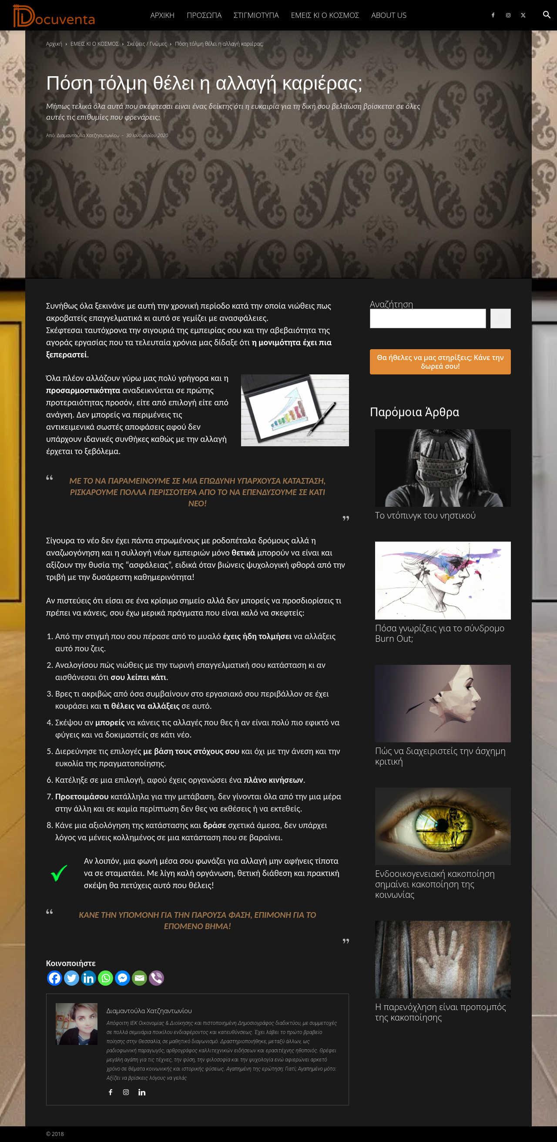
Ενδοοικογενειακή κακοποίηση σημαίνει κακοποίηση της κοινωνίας (443, 844)
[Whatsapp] (105, 978)
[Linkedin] (88, 978)
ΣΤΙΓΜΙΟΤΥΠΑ (256, 15)
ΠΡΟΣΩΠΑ (204, 15)
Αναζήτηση (391, 304)
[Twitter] (71, 978)
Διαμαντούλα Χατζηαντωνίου (88, 135)
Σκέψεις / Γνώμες (147, 43)
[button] (546, 15)
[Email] (139, 978)
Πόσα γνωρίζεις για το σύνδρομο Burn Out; (443, 592)
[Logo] (54, 15)
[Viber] (156, 978)
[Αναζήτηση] (500, 318)
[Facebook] (54, 978)
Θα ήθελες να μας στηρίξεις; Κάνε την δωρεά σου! (440, 362)
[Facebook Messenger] (122, 978)
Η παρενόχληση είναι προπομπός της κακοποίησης (443, 972)
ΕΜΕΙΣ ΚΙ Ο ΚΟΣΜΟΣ (325, 15)
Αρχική (163, 15)
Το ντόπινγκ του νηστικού (443, 475)
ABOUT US (388, 15)
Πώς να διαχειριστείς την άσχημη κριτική (443, 716)
